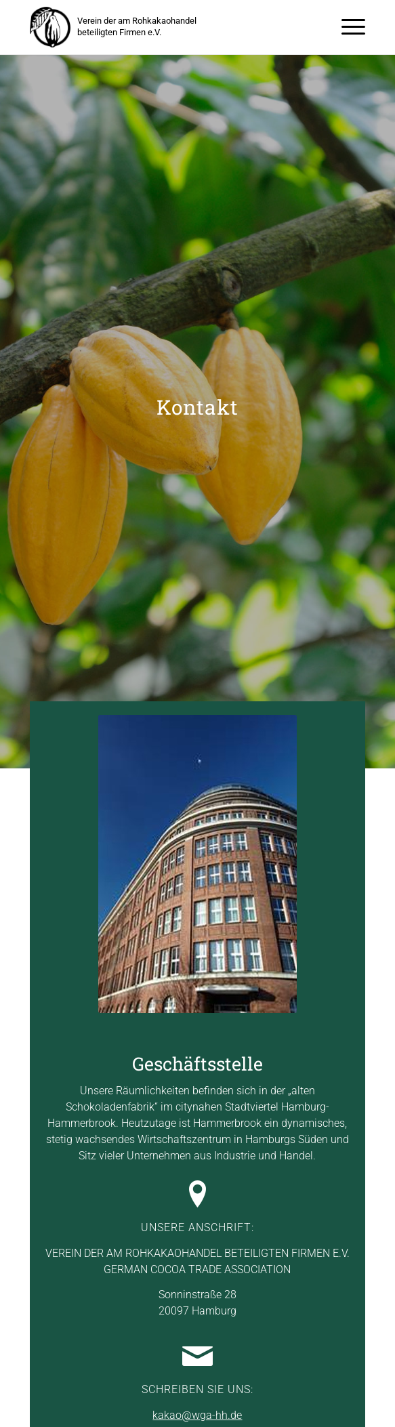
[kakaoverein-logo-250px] (50, 27)
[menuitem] (346, 27)
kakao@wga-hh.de (197, 1415)
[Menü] (346, 27)
